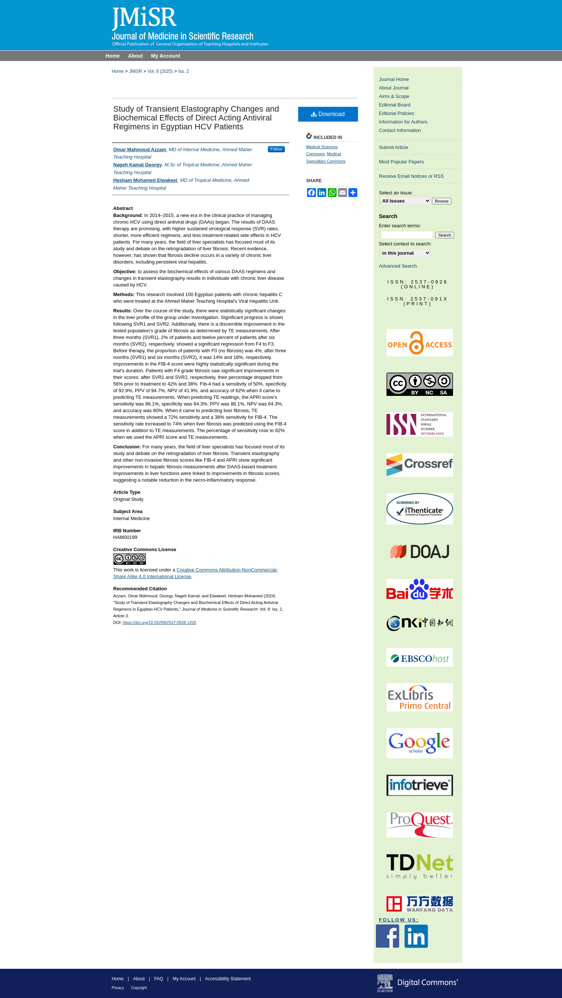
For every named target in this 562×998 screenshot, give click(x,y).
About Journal (394, 88)
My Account (184, 978)
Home (118, 71)
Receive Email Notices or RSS (411, 176)
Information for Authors (403, 122)
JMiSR (135, 71)
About (138, 978)
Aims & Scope (394, 96)
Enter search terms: (400, 225)
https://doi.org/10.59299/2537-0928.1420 (159, 622)
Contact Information (400, 130)
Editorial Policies (396, 113)
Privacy (118, 988)
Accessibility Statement (228, 978)
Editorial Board (395, 105)
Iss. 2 (183, 71)
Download (328, 114)
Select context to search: (405, 244)
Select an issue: (396, 193)
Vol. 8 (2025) (160, 71)
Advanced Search (398, 266)
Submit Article (393, 147)
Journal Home (394, 79)
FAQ (158, 978)
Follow (276, 149)
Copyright (139, 988)
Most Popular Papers (401, 161)
